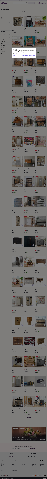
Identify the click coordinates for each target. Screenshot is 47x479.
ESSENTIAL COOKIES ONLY (25, 55)
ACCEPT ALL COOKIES (31, 55)
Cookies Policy (16, 52)
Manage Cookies (15, 55)
